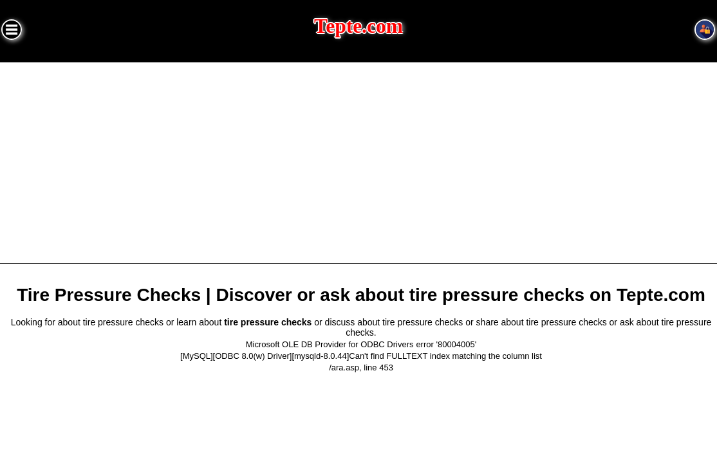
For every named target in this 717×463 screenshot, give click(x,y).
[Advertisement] (358, 159)
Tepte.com (358, 26)
